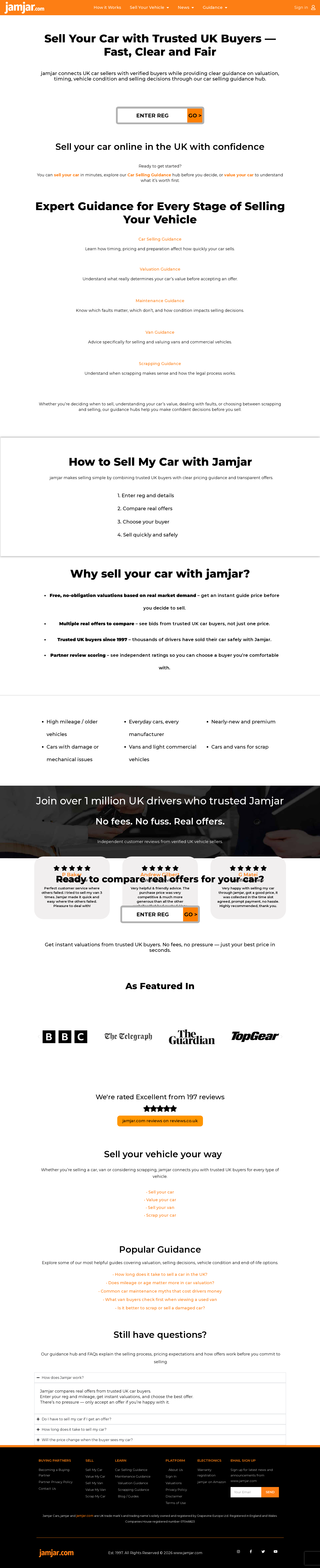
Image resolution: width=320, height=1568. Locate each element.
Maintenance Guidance (160, 300)
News (186, 7)
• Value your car (160, 1199)
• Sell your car (160, 1192)
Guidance (215, 7)
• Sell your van (160, 1207)
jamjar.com (84, 1516)
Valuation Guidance (160, 269)
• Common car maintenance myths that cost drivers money (160, 1291)
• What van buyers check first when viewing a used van (160, 1299)
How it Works (107, 7)
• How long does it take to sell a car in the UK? (160, 1274)
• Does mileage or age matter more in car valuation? (160, 1282)
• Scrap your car (160, 1215)
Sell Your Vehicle (149, 7)
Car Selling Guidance (160, 239)
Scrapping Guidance (160, 363)
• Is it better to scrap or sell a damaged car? (160, 1308)
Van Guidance (160, 332)
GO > (195, 115)
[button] (38, 1037)
